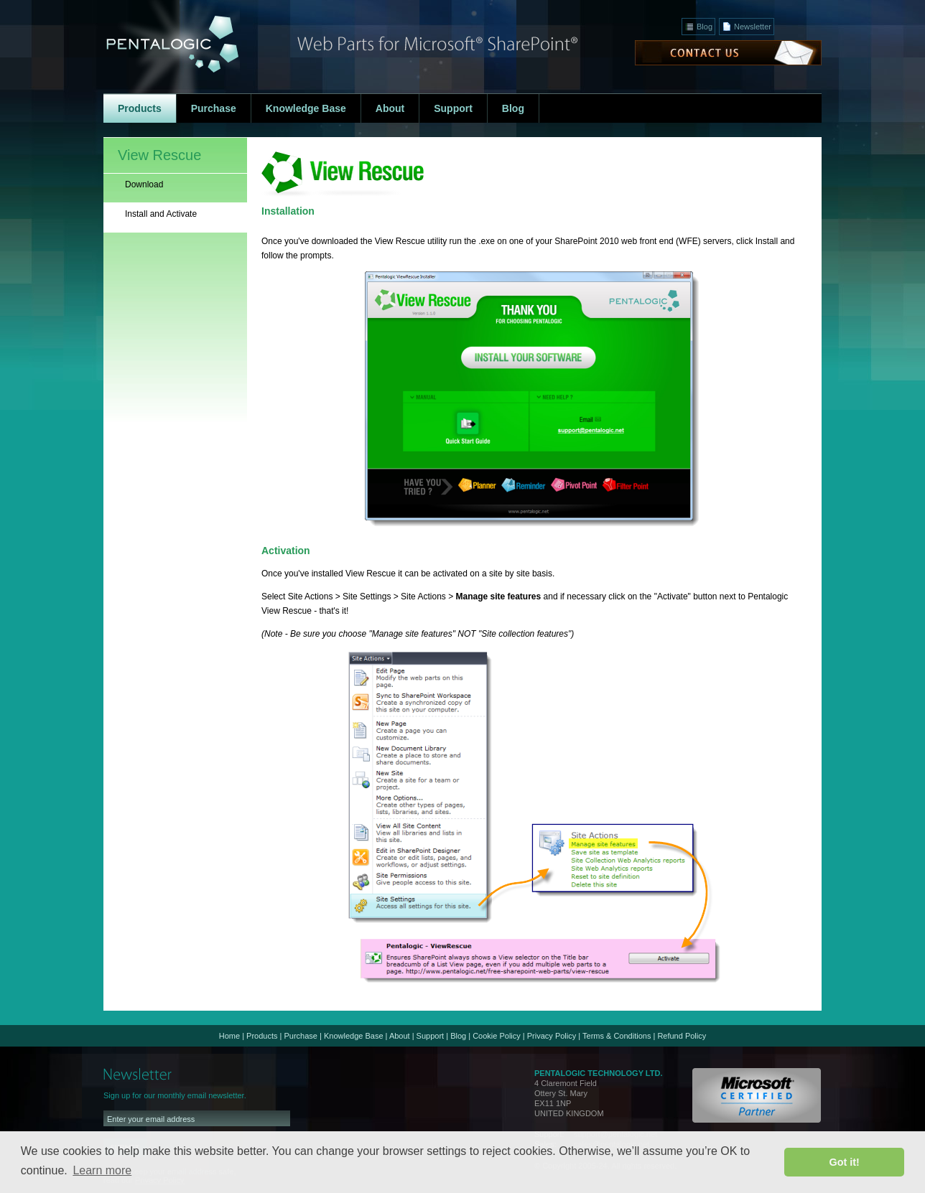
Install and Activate (161, 214)
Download (144, 184)
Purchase (300, 1035)
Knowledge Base (354, 1035)
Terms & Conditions (616, 1035)
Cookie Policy (497, 1035)
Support (431, 1035)
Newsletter (752, 26)
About (399, 1035)
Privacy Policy (551, 1035)
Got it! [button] (844, 1162)
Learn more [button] (102, 1170)
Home (229, 1035)
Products (261, 1035)
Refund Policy (681, 1035)
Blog (704, 26)
